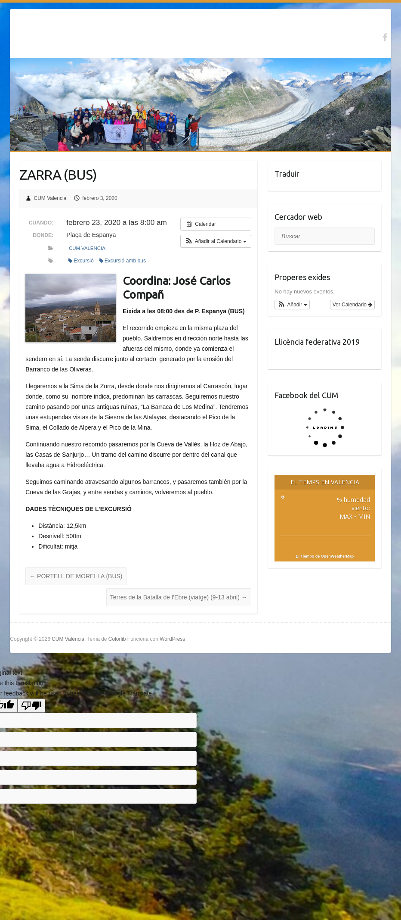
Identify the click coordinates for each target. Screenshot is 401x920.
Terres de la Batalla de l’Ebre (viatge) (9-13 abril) (178, 597)
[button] (216, 241)
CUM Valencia (50, 198)
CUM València (87, 248)
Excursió (81, 261)
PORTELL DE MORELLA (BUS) (75, 576)
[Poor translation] (31, 706)
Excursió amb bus (122, 261)
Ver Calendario (353, 305)
